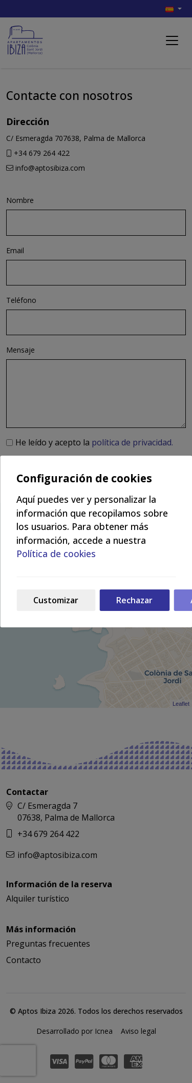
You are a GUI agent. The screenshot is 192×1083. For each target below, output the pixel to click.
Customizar (55, 600)
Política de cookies (56, 553)
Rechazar (134, 600)
